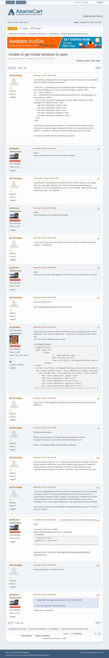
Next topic (95, 61)
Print (98, 68)
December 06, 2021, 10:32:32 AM (44, 398)
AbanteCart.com (49, 638)
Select (41, 344)
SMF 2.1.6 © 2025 (11, 652)
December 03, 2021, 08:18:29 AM (44, 267)
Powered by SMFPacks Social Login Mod (35, 655)
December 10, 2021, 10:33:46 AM (44, 457)
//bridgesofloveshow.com (49, 307)
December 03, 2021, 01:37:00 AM (44, 208)
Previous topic (83, 61)
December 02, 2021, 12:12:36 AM (44, 148)
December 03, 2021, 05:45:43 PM (44, 297)
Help (82, 652)
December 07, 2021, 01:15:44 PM (44, 428)
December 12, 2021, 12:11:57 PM (44, 487)
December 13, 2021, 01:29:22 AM (44, 565)
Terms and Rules (90, 652)
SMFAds (8, 655)
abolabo (16, 327)
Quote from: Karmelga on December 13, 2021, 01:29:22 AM (59, 600)
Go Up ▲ (100, 652)
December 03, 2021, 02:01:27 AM (44, 238)
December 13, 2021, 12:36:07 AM (44, 520)
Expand (47, 344)
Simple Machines (23, 652)
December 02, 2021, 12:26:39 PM (47, 178)
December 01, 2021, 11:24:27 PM (44, 75)
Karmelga (17, 75)
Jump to (66, 634)
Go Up (10, 623)
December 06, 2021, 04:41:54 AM (44, 327)
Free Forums (17, 655)
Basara (15, 148)
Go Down (12, 68)
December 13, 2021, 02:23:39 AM (44, 594)
